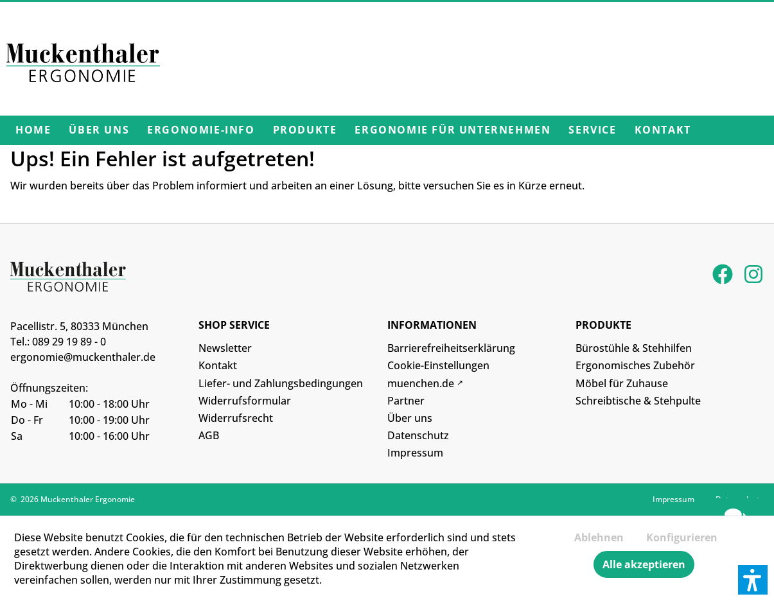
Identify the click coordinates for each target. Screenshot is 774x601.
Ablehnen (599, 537)
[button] (753, 580)
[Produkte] (305, 130)
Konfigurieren (681, 537)
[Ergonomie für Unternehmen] (452, 130)
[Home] (33, 130)
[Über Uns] (99, 130)
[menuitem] (33, 130)
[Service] (592, 130)
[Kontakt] (663, 130)
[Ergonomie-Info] (200, 130)
